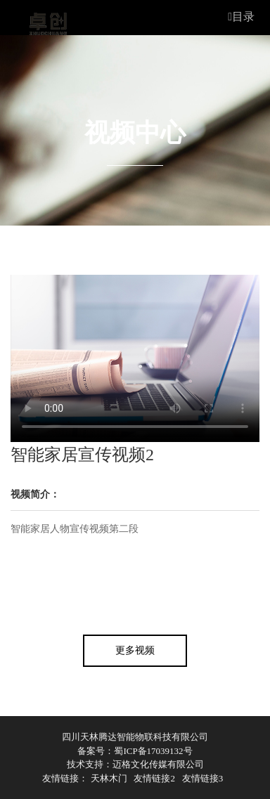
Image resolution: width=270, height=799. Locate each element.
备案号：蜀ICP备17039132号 (134, 751)
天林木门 (109, 778)
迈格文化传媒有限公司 (158, 764)
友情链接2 (154, 778)
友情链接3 (203, 778)
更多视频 (135, 650)
